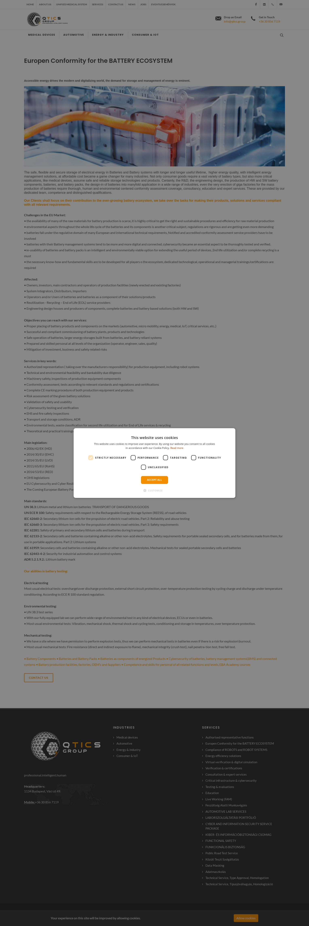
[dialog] (154, 463)
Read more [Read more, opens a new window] (176, 448)
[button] (154, 490)
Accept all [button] (154, 480)
